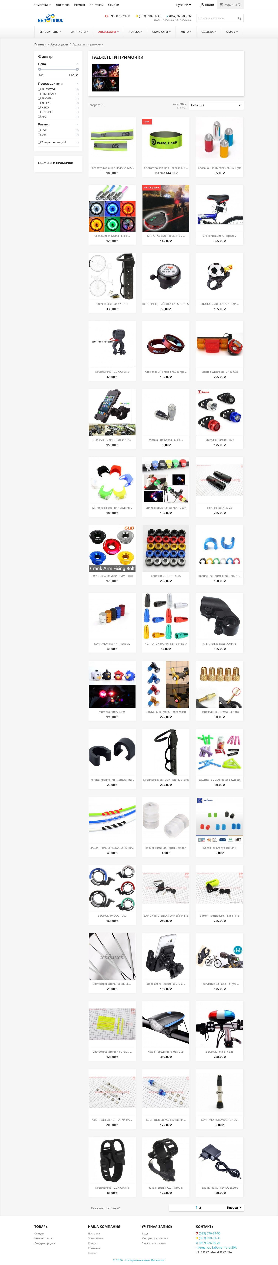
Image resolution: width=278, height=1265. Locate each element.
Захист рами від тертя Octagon (166, 847)
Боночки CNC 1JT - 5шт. (166, 576)
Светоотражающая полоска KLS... (112, 168)
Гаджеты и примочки (55, 163)
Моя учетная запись (155, 1238)
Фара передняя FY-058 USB (166, 1051)
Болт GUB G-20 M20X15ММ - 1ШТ (112, 576)
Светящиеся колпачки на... (112, 235)
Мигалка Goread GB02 (220, 440)
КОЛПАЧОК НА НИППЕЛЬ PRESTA (166, 643)
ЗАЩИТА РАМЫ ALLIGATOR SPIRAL (112, 847)
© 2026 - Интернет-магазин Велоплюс (139, 1260)
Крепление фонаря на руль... (220, 983)
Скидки (113, 5)
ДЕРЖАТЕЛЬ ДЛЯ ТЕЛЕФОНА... (112, 440)
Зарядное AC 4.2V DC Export (220, 1187)
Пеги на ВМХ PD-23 (219, 507)
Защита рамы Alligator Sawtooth (220, 779)
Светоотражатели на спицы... (112, 1051)
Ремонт (79, 5)
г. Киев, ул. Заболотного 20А (216, 1247)
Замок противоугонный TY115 (219, 915)
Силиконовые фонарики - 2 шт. (166, 507)
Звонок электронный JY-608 (220, 371)
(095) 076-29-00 (117, 16)
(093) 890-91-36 (148, 16)
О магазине (42, 5)
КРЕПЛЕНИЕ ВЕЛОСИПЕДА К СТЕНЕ (166, 779)
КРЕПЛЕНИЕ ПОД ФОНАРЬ (112, 371)
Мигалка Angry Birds (112, 712)
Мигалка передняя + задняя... (112, 507)
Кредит (93, 1243)
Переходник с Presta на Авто (220, 712)
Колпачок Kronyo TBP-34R (219, 847)
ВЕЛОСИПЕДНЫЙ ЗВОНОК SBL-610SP (166, 304)
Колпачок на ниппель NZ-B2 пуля (219, 168)
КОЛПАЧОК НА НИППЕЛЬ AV (112, 643)
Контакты (97, 5)
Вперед (235, 1208)
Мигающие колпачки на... (166, 440)
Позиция (216, 105)
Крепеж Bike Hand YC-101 (112, 304)
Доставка (63, 5)
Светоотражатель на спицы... (112, 983)
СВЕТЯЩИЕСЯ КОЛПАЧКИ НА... (112, 1119)
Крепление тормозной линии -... (219, 576)
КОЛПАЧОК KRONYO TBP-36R (220, 1119)
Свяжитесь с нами (154, 1243)
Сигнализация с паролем (219, 235)
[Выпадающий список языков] (184, 5)
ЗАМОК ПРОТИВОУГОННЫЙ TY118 (166, 915)
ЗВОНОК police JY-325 (219, 1051)
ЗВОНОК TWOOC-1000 (112, 915)
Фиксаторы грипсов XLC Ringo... (166, 371)
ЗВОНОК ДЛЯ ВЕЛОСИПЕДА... (220, 304)
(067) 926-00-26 (178, 16)
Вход (145, 1233)
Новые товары (43, 1238)
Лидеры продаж (45, 1243)
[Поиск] (220, 18)
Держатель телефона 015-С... (166, 983)
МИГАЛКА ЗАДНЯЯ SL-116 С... (166, 235)
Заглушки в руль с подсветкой (166, 712)
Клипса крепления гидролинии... (112, 779)
